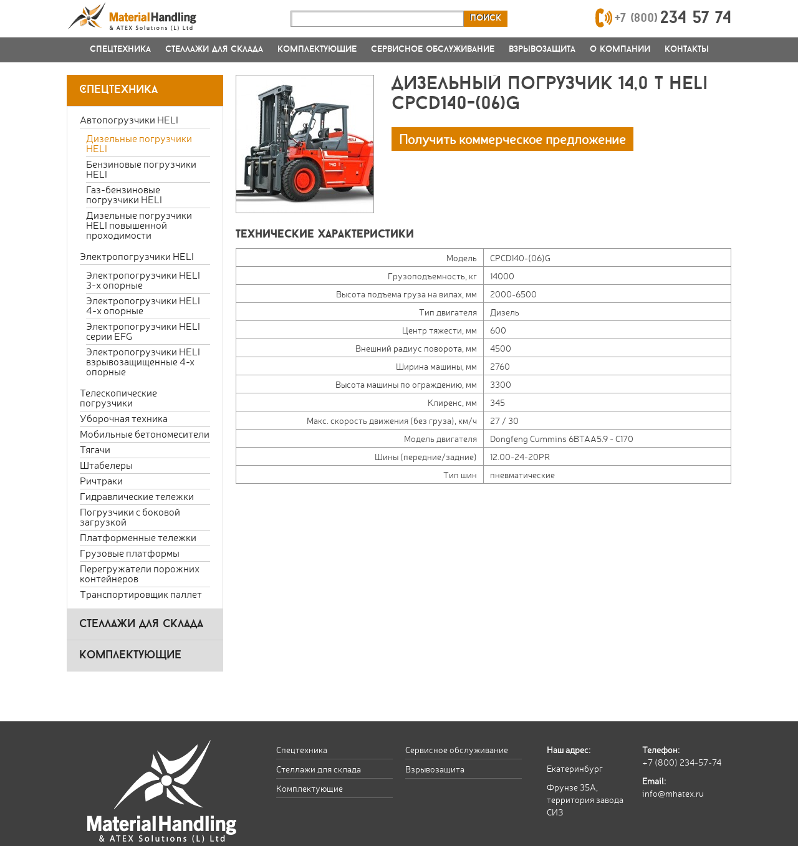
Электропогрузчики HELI (137, 255)
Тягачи (95, 449)
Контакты (687, 49)
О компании (620, 49)
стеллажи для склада (141, 624)
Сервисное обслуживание (432, 49)
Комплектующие (317, 49)
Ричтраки (101, 480)
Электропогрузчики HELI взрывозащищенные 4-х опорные (143, 361)
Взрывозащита (542, 49)
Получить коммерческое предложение (512, 138)
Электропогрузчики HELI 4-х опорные (143, 305)
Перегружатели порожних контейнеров (140, 573)
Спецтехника (120, 49)
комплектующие (130, 655)
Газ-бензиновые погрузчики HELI (124, 194)
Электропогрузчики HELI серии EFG (143, 330)
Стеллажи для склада (214, 49)
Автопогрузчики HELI (129, 119)
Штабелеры (106, 464)
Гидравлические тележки (137, 495)
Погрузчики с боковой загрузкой (130, 516)
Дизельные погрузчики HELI (139, 143)
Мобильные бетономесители (144, 433)
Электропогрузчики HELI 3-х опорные (143, 279)
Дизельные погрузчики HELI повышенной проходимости (139, 224)
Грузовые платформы (130, 552)
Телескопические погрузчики (118, 397)
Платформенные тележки (138, 537)
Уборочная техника (124, 418)
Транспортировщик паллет (141, 593)
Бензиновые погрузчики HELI (141, 168)
